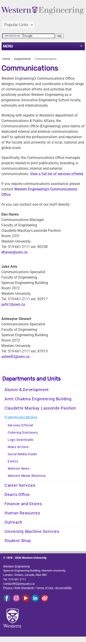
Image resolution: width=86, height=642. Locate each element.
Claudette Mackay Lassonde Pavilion (40, 408)
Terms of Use (44, 588)
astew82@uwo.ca (15, 356)
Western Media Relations (27, 476)
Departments (22, 59)
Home (6, 59)
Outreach (13, 522)
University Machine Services (32, 531)
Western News (19, 469)
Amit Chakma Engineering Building (38, 399)
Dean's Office (17, 494)
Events (13, 461)
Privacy (7, 588)
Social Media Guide (22, 454)
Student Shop (18, 540)
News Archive (18, 447)
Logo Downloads (21, 440)
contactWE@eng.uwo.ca (19, 583)
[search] (28, 36)
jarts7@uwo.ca (13, 304)
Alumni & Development (27, 389)
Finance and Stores (23, 504)
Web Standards (24, 588)
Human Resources (22, 513)
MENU (8, 46)
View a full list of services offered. (57, 174)
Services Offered (20, 425)
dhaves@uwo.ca (14, 252)
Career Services (20, 485)
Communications (21, 417)
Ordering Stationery (23, 433)
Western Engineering (16, 566)
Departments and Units (31, 379)
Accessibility (63, 588)
